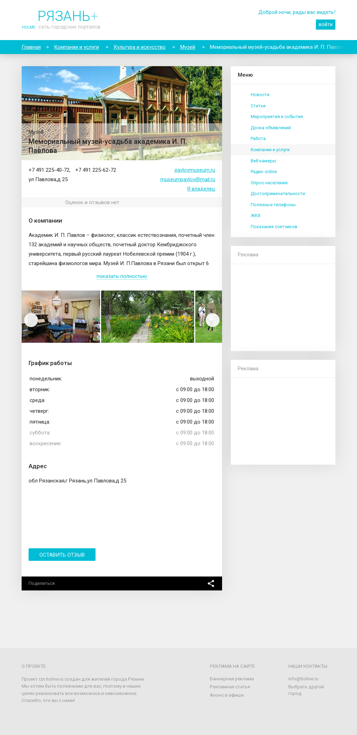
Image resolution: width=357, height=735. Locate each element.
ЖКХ (255, 215)
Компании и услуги (270, 149)
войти (326, 24)
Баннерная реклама (232, 678)
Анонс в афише (227, 695)
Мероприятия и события (277, 116)
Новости (260, 94)
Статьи (258, 105)
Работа (258, 138)
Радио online (264, 171)
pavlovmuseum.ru (195, 170)
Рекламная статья (230, 686)
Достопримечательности (278, 193)
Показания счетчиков (274, 226)
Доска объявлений (271, 127)
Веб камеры (263, 160)
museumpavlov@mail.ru (187, 179)
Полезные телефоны (273, 204)
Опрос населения (269, 182)
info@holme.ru (303, 678)
